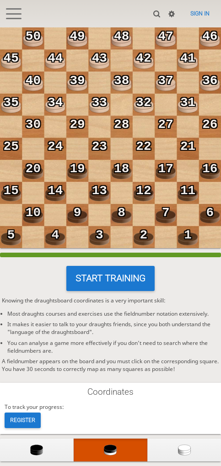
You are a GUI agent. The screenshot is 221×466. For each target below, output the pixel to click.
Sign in (200, 14)
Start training (110, 278)
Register (22, 420)
